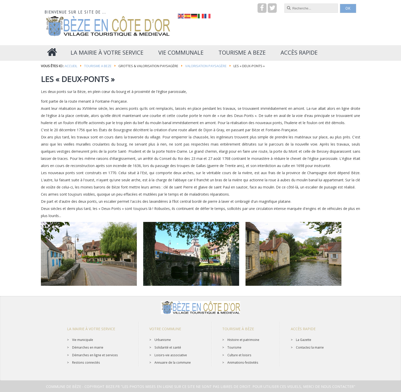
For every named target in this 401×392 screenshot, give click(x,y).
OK (348, 8)
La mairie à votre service (91, 328)
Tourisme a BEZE (98, 66)
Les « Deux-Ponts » (78, 79)
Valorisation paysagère (206, 66)
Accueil (71, 66)
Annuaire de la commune (172, 362)
